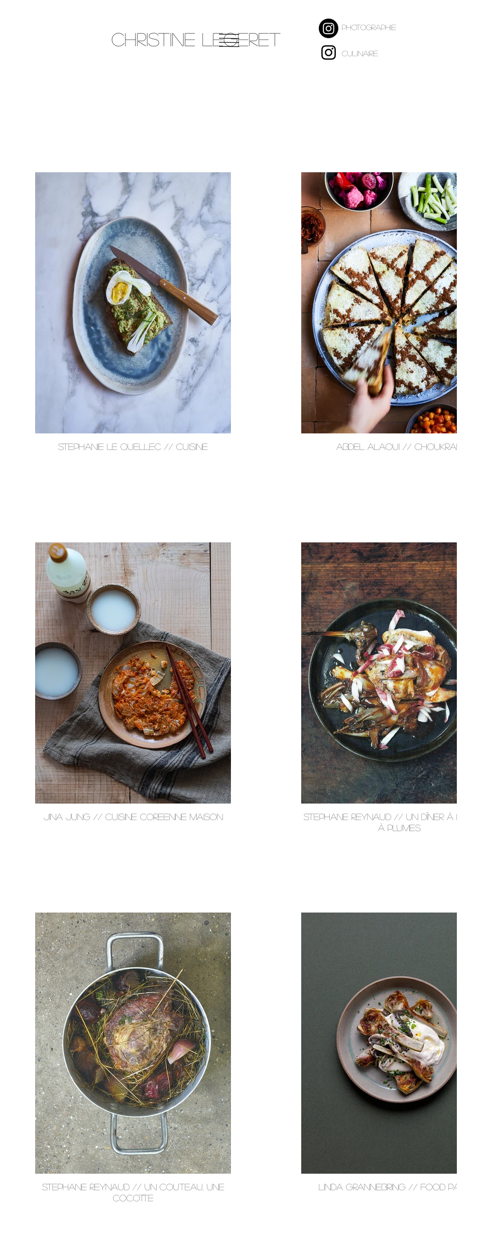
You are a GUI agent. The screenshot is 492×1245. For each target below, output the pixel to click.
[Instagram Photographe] (328, 28)
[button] (228, 40)
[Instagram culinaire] (328, 52)
